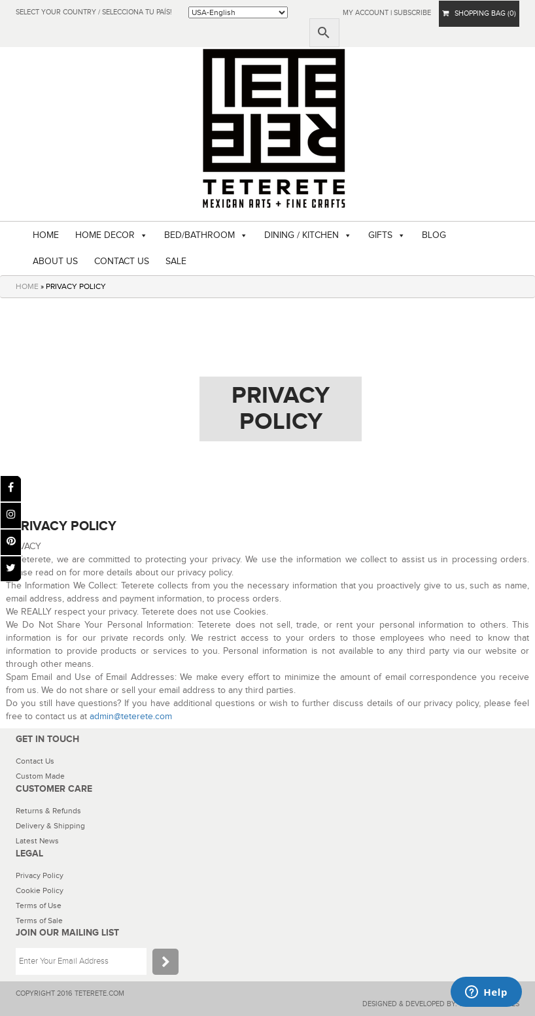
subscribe (412, 12)
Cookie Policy (39, 890)
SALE (175, 261)
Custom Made (40, 776)
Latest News (37, 840)
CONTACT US (121, 261)
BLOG (434, 235)
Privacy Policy (39, 875)
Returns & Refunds (48, 810)
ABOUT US (55, 261)
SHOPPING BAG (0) (479, 13)
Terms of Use (38, 905)
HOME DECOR (105, 235)
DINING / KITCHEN (301, 235)
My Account (365, 12)
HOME (46, 235)
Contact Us (35, 761)
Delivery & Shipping (50, 825)
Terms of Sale (39, 920)
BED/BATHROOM (199, 235)
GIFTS (380, 235)
